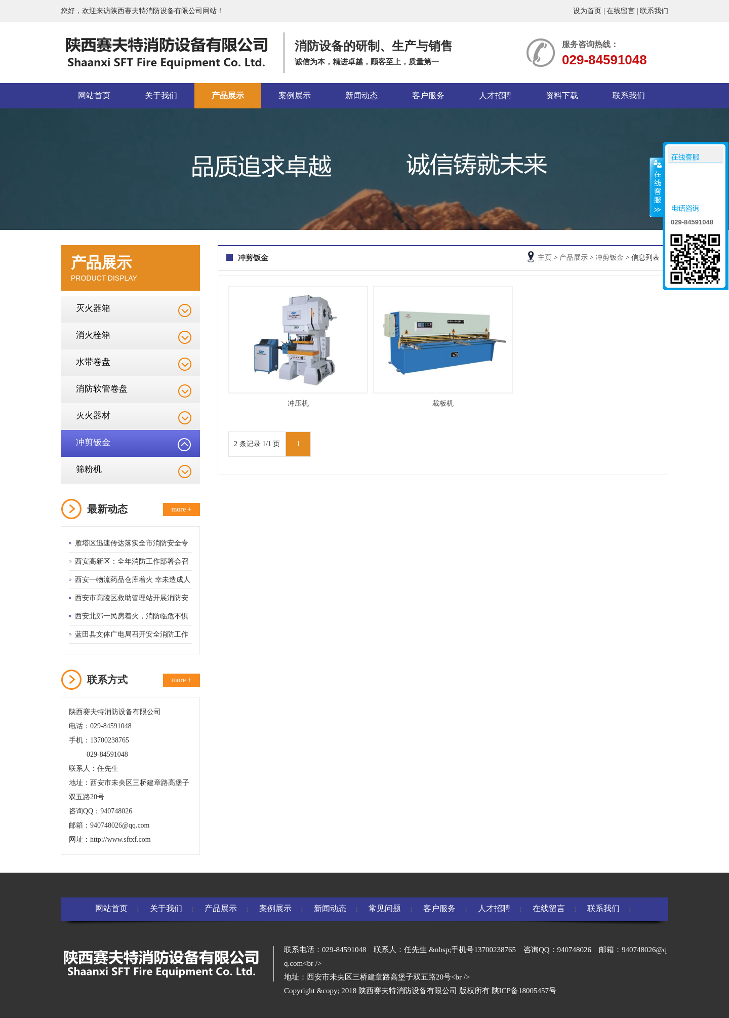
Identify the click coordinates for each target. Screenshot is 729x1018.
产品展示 (228, 95)
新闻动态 (361, 95)
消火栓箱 (93, 335)
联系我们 (654, 11)
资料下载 (562, 95)
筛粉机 (89, 469)
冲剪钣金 (93, 442)
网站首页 (94, 95)
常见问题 (385, 908)
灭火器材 (93, 415)
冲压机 (298, 403)
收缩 (657, 187)
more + (181, 509)
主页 (545, 257)
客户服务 (428, 95)
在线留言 (620, 11)
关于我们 (161, 95)
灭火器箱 (93, 308)
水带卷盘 (93, 362)
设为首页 (587, 11)
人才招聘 (495, 95)
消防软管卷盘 (102, 389)
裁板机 (443, 403)
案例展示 (294, 95)
